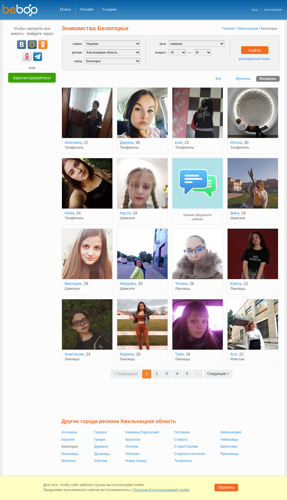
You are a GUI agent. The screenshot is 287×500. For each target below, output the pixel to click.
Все (218, 79)
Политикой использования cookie (161, 490)
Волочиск (69, 461)
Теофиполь (183, 461)
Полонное (181, 432)
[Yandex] (26, 56)
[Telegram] (37, 56)
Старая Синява (186, 446)
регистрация (273, 9)
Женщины (268, 79)
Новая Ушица (135, 461)
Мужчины (243, 79)
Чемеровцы (229, 439)
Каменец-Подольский (142, 432)
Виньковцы (70, 454)
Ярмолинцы (229, 454)
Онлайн (87, 9)
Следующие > (218, 374)
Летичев (131, 446)
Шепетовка (228, 446)
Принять (226, 487)
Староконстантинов (189, 454)
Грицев (99, 439)
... (197, 374)
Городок (100, 432)
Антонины (69, 432)
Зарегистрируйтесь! (32, 77)
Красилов (132, 439)
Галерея (109, 9)
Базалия (68, 439)
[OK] (42, 44)
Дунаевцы (102, 454)
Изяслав (100, 461)
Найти (255, 50)
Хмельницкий (230, 432)
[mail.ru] (32, 44)
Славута (180, 439)
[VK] (21, 44)
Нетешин (132, 454)
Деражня (101, 446)
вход (254, 9)
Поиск (65, 9)
